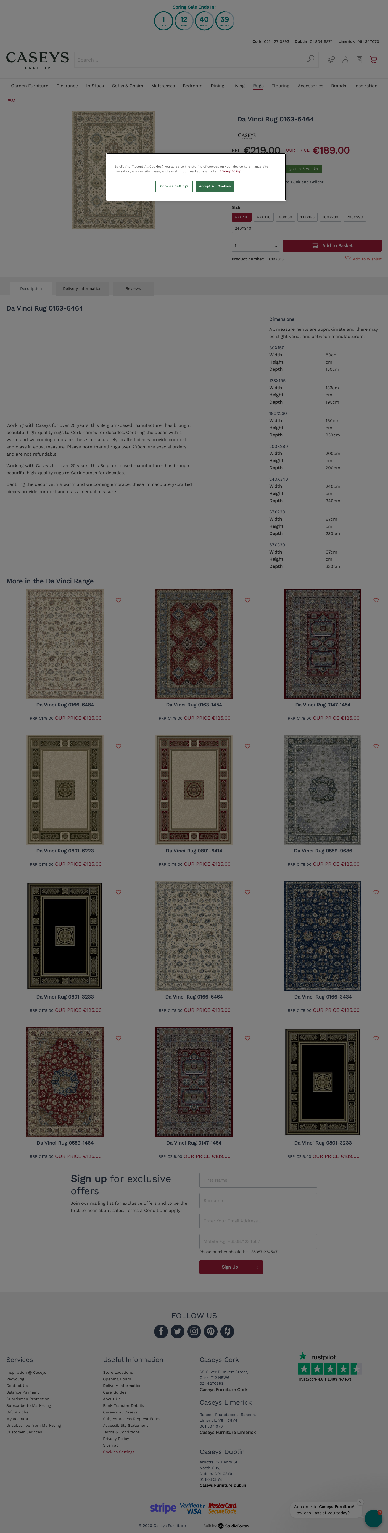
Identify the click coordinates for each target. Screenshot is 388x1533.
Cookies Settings (174, 186)
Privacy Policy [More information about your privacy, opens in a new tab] (230, 171)
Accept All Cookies (215, 186)
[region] (196, 177)
